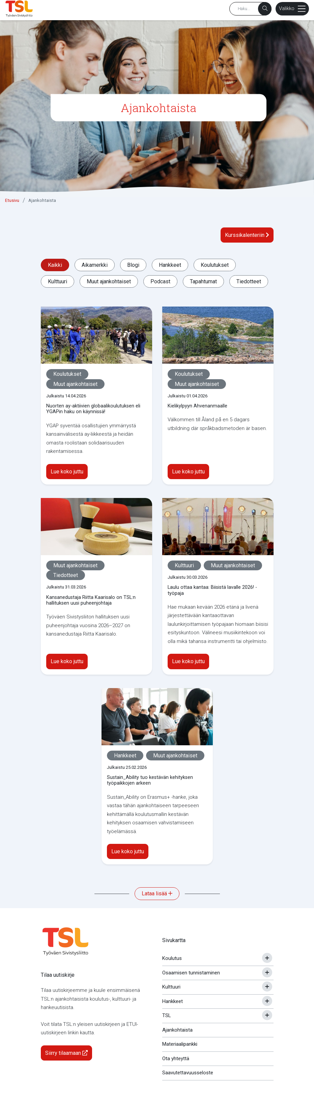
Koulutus (172, 958)
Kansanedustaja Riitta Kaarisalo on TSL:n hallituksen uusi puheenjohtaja (91, 600)
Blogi (133, 265)
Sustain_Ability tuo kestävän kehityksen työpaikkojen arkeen (150, 780)
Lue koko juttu (67, 471)
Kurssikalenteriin (247, 235)
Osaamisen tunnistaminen (191, 973)
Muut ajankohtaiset (109, 281)
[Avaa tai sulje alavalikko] (267, 958)
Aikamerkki (95, 265)
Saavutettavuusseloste (187, 1073)
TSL (166, 1015)
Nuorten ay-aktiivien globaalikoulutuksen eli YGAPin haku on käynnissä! (93, 409)
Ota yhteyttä (175, 1058)
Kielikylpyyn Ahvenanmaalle (197, 406)
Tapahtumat (203, 281)
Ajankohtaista (42, 200)
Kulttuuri (57, 281)
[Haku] (265, 8)
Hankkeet (170, 265)
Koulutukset (215, 265)
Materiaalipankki (179, 1044)
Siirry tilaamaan (66, 1053)
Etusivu (12, 200)
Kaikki (55, 265)
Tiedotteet (248, 281)
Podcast (160, 281)
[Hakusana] (250, 8)
